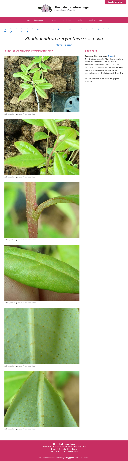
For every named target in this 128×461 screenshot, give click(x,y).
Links (82, 20)
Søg (100, 20)
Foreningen (41, 20)
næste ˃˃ (68, 45)
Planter (56, 20)
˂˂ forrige (59, 45)
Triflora (111, 56)
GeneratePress (83, 457)
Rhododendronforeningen (72, 7)
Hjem (28, 20)
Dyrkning (69, 20)
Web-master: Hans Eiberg (67, 449)
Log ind (92, 20)
